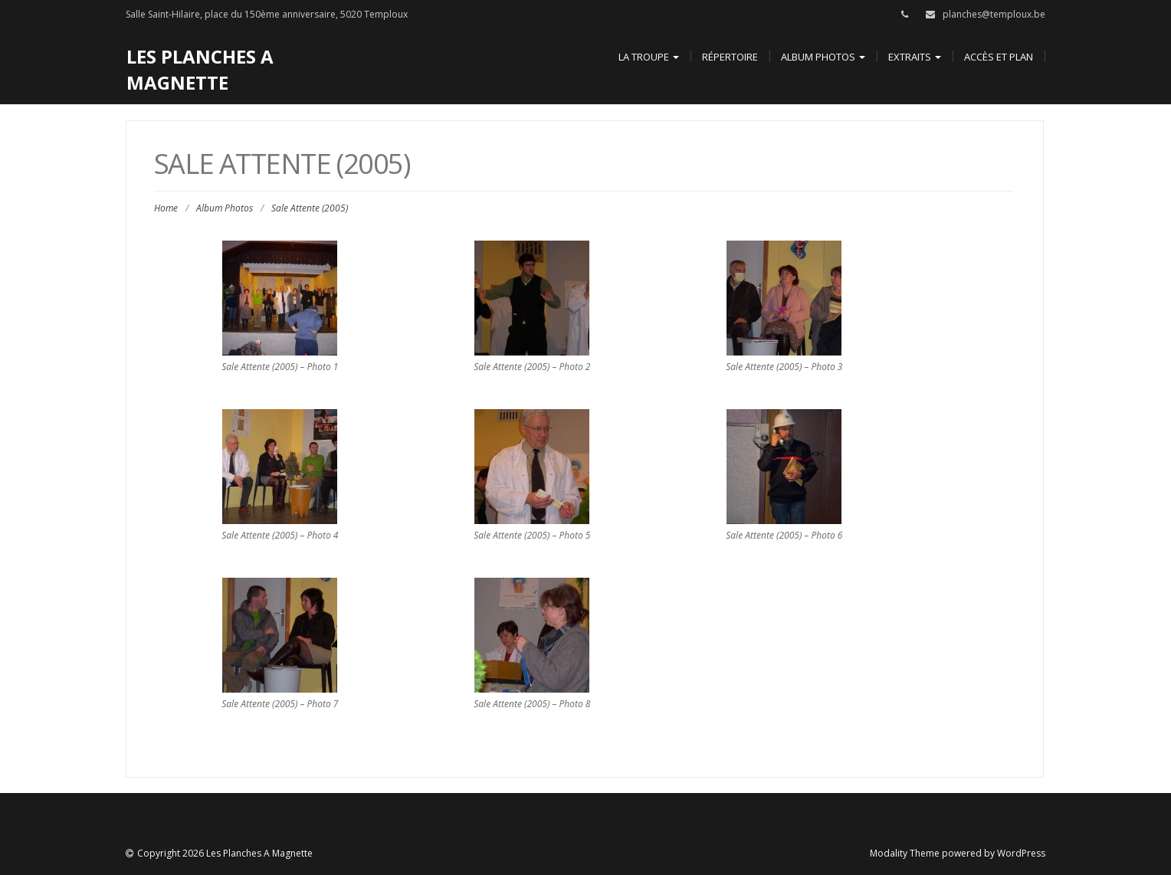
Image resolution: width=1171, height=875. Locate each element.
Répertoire (730, 57)
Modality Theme (905, 853)
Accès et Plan (998, 57)
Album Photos (823, 57)
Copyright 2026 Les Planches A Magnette (225, 853)
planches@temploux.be (994, 14)
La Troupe (648, 57)
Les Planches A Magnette (200, 69)
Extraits (914, 57)
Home (166, 208)
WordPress (1021, 853)
